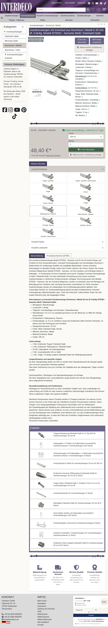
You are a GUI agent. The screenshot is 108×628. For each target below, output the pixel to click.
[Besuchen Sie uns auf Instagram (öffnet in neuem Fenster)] (92, 3)
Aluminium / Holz (12, 50)
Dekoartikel (94, 20)
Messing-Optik (11, 41)
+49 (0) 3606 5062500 (13, 614)
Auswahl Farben (67, 242)
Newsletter (42, 603)
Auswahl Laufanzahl (67, 248)
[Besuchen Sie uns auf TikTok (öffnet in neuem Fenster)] (105, 3)
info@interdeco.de (11, 619)
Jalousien (69, 20)
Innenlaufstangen (13, 31)
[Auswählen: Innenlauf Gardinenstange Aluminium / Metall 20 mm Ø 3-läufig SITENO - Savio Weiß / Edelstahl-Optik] (48, 188)
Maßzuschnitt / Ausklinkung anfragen (89, 48)
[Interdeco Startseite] (16, 7)
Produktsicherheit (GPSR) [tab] (58, 256)
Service (81, 3)
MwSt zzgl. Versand (53, 155)
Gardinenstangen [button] (12, 16)
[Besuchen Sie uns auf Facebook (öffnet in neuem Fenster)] (89, 3)
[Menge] (86, 144)
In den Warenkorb (86, 150)
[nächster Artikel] (104, 24)
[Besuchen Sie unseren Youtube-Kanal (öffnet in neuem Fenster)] (97, 3)
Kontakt (41, 625)
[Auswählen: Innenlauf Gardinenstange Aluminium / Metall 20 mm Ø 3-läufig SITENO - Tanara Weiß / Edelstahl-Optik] (48, 199)
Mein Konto (42, 601)
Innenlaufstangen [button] (28, 16)
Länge (70, 133)
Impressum (42, 606)
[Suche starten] (88, 10)
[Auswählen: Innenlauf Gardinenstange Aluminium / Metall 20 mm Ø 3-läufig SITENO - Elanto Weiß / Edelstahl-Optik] (85, 210)
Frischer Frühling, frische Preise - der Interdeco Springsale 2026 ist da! (13, 84)
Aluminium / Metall (13, 45)
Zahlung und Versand (46, 609)
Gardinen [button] (100, 16)
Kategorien (13, 26)
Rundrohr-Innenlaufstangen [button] (48, 16)
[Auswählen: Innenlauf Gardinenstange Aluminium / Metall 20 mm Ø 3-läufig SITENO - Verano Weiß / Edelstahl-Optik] (48, 222)
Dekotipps (56, 3)
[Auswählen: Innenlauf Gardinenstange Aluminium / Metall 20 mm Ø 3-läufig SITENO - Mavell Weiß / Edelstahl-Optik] (85, 222)
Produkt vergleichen (97, 41)
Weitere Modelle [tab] (38, 164)
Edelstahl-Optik (12, 36)
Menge (71, 141)
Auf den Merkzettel (82, 41)
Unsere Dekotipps (14, 64)
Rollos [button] (42, 20)
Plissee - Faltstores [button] (16, 20)
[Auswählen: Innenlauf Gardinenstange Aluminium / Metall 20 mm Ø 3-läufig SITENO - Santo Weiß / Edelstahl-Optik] (48, 178)
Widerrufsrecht (43, 617)
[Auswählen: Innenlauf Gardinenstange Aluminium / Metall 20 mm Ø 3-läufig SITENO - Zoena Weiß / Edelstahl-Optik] (48, 233)
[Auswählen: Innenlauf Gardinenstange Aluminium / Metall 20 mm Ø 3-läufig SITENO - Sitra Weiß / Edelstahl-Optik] (85, 188)
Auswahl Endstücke (67, 169)
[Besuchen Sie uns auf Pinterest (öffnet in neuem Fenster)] (101, 3)
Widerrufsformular (45, 619)
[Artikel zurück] (99, 24)
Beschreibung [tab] (37, 256)
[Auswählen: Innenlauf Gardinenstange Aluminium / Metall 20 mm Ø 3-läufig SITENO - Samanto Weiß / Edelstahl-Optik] (48, 210)
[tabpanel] (67, 342)
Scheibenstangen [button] (84, 16)
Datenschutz (42, 614)
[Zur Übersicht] (101, 24)
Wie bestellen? (43, 622)
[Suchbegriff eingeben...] (61, 10)
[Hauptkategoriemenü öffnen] (2, 18)
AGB (39, 611)
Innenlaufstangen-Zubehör (14, 56)
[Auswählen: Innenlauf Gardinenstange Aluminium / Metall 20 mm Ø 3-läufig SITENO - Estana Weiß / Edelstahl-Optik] (85, 178)
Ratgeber (70, 3)
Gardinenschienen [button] (67, 16)
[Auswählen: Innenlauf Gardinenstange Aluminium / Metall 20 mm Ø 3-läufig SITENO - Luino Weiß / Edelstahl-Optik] (85, 199)
